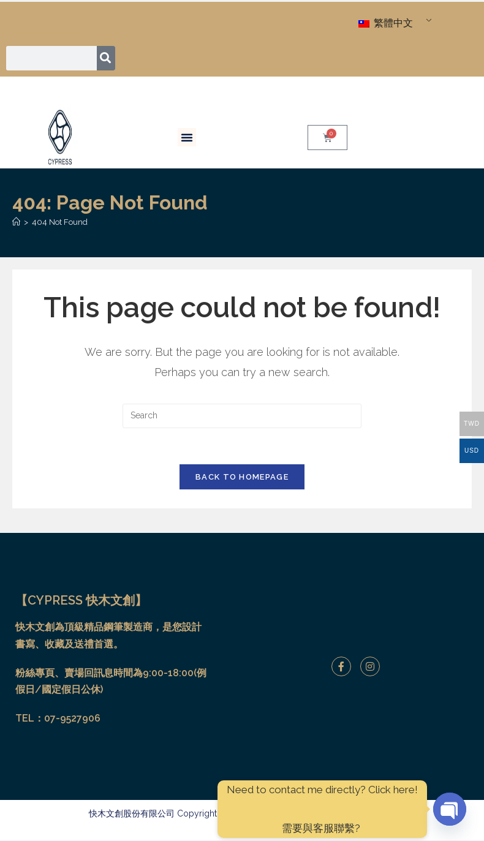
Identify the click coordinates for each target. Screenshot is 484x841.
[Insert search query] (242, 416)
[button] (187, 137)
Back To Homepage (242, 478)
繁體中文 (385, 23)
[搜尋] (106, 58)
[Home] (16, 222)
